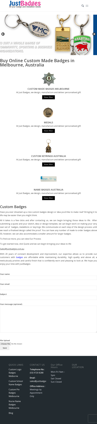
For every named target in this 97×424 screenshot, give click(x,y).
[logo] (25, 5)
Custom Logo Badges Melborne (15, 373)
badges (19, 257)
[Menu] (87, 5)
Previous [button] (3, 34)
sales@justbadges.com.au (42, 381)
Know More (48, 97)
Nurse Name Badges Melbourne (15, 404)
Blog (11, 413)
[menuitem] (81, 5)
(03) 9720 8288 (36, 372)
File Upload (16, 344)
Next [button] (94, 34)
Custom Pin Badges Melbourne (14, 393)
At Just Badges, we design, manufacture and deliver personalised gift (48, 126)
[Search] (81, 5)
